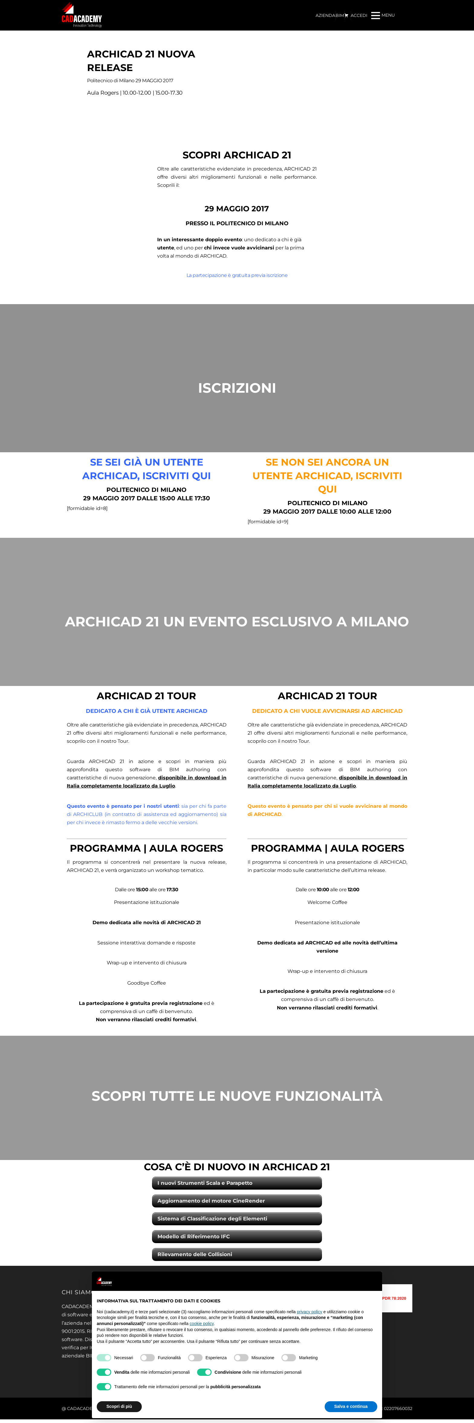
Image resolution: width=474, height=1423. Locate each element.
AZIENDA (325, 15)
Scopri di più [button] (119, 1406)
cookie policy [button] (201, 1323)
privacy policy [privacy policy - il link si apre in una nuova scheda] (309, 1311)
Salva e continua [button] (351, 1406)
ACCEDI (359, 15)
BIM (340, 15)
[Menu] (383, 15)
